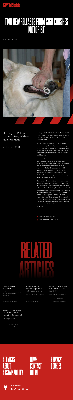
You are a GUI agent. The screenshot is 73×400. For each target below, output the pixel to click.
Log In (34, 373)
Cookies (56, 366)
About (7, 366)
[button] (68, 4)
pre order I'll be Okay (48, 220)
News (33, 360)
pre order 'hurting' (47, 217)
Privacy (56, 360)
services (9, 360)
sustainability (13, 373)
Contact (36, 366)
